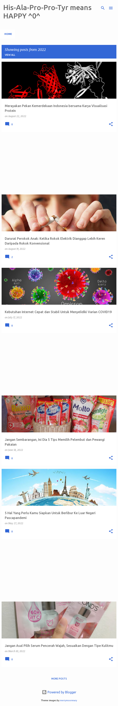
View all (10, 55)
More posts (59, 678)
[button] (110, 124)
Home (8, 34)
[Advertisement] (59, 163)
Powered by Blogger (59, 692)
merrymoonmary (68, 700)
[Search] (102, 8)
